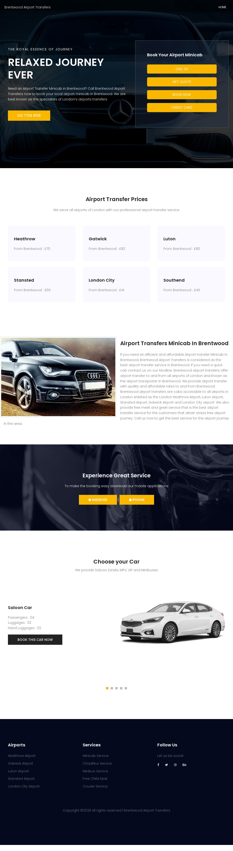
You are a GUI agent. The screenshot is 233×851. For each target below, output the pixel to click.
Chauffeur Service (97, 769)
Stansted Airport (21, 785)
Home (222, 7)
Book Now (182, 94)
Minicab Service (96, 762)
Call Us (182, 69)
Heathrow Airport (22, 762)
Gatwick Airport (20, 769)
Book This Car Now (35, 645)
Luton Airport (18, 777)
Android (97, 506)
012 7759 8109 (29, 115)
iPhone (137, 506)
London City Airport (24, 792)
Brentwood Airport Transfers (27, 7)
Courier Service (95, 792)
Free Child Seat (95, 785)
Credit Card (181, 107)
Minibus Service (95, 777)
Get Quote (182, 81)
